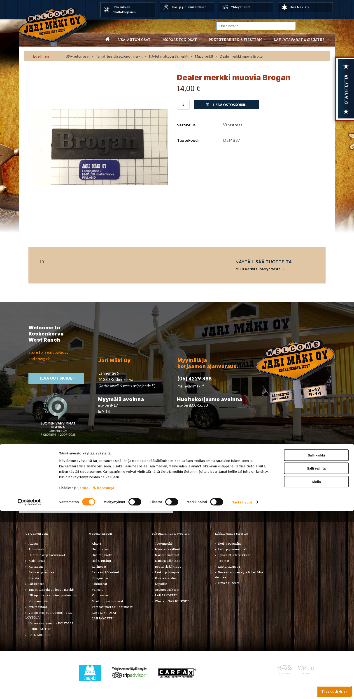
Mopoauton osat (179, 39)
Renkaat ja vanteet (42, 572)
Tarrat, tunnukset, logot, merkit (119, 56)
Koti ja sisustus (165, 578)
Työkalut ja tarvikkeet (234, 555)
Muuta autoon (38, 607)
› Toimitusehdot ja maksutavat (282, 496)
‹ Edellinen (40, 56)
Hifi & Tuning (101, 561)
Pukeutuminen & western (235, 39)
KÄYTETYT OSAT (104, 613)
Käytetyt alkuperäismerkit (169, 56)
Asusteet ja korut (167, 590)
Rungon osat (101, 578)
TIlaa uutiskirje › (56, 378)
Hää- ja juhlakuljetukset (189, 7)
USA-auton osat (134, 39)
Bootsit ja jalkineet (168, 566)
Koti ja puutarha (229, 543)
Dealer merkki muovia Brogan (242, 56)
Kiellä (316, 669)
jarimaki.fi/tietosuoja (96, 675)
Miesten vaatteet (167, 549)
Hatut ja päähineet (168, 561)
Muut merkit (204, 56)
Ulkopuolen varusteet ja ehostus (52, 595)
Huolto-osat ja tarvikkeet (46, 555)
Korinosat (35, 566)
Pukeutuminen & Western (171, 533)
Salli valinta (316, 656)
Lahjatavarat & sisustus (299, 39)
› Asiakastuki (267, 489)
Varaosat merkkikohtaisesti (112, 607)
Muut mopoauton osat (107, 601)
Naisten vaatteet (167, 555)
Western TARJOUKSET (172, 601)
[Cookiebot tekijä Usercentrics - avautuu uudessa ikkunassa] (29, 690)
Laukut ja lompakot (169, 572)
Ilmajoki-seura (229, 583)
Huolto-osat (100, 549)
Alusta (33, 543)
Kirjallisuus (36, 561)
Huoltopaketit (102, 555)
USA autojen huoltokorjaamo (124, 9)
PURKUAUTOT (39, 629)
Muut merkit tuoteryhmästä (257, 269)
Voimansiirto (38, 601)
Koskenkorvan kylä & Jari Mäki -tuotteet (240, 574)
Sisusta (33, 578)
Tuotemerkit (164, 543)
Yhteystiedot (240, 7)
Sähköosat (36, 584)
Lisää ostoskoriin (226, 105)
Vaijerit (97, 590)
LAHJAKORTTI (103, 618)
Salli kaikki (316, 643)
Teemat (223, 561)
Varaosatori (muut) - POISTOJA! (51, 623)
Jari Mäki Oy (299, 7)
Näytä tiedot (242, 690)
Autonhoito (36, 549)
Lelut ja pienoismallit (234, 549)
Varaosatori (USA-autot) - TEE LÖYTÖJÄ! (48, 615)
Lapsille (161, 584)
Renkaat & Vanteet (105, 572)
